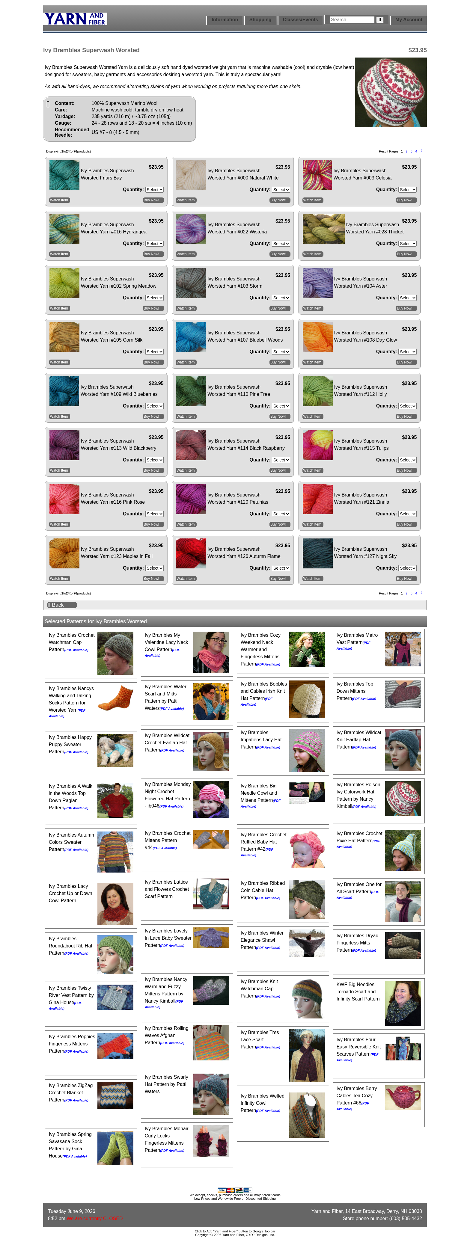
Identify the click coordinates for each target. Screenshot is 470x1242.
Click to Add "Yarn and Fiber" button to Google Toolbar (235, 1231)
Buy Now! (151, 200)
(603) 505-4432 (405, 1218)
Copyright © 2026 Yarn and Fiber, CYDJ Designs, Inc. (235, 1235)
